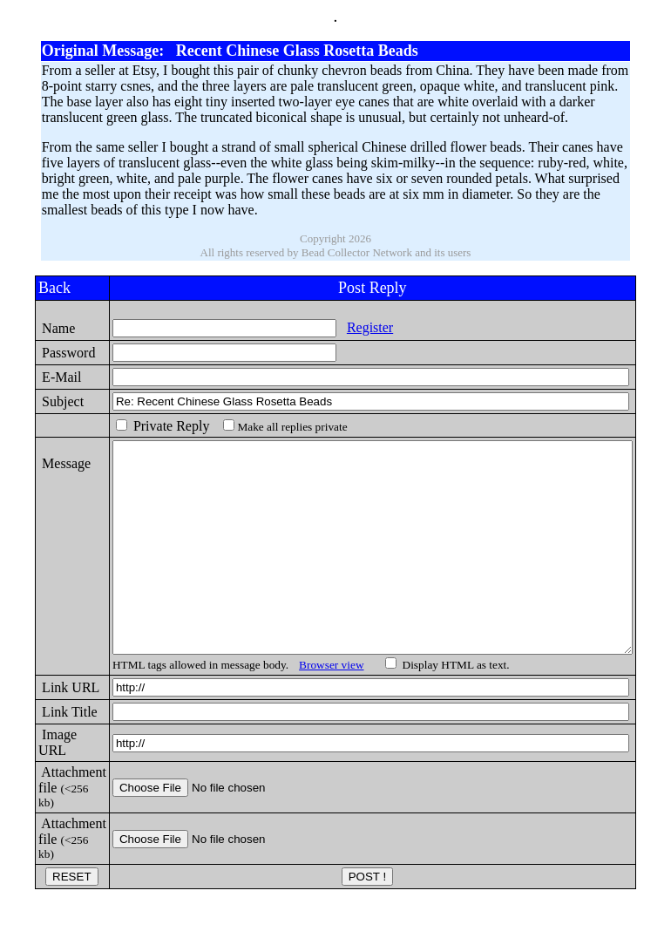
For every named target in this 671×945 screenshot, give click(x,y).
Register (342, 327)
